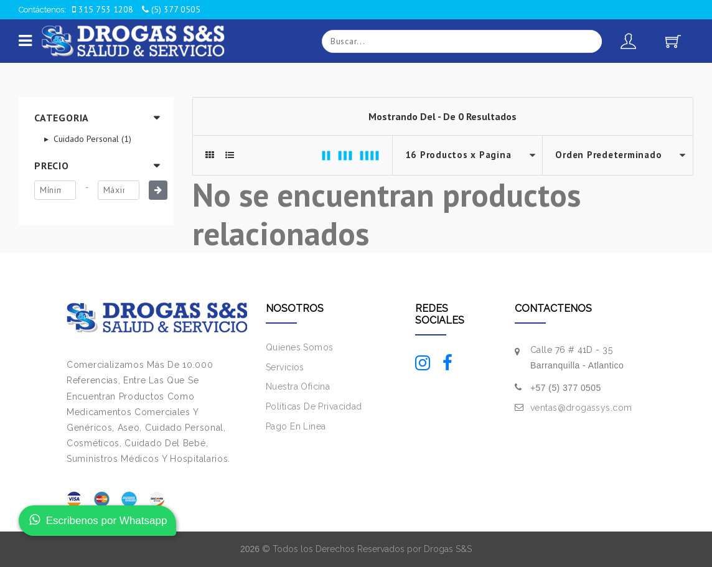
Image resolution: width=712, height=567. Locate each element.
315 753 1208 (102, 9)
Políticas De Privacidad (314, 406)
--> (618, 155)
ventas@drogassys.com (581, 408)
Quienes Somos (299, 347)
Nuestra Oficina (298, 386)
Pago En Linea (296, 426)
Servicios (285, 367)
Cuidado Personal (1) (91, 138)
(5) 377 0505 (171, 9)
